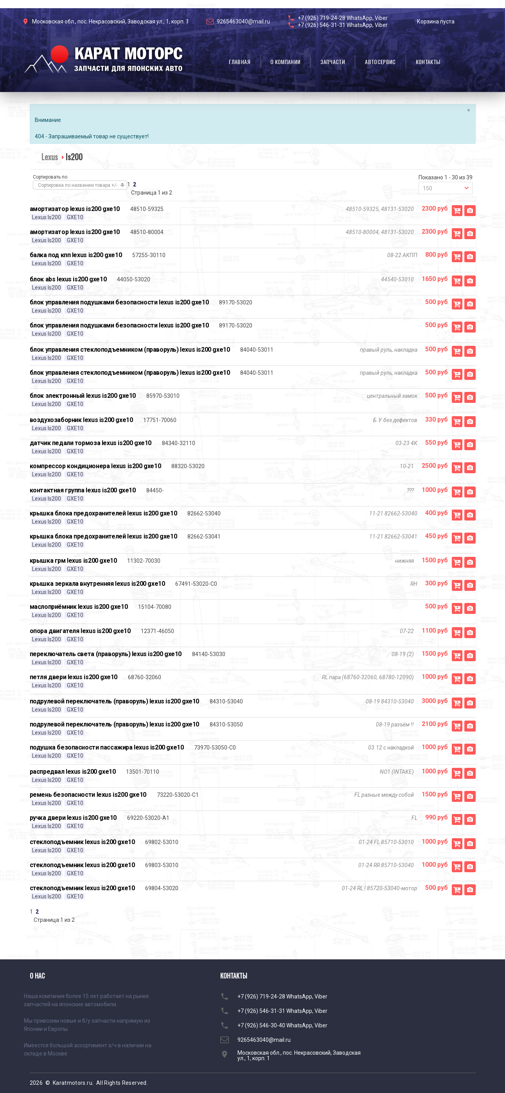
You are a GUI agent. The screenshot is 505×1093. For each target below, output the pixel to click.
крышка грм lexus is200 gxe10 (73, 560)
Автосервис (380, 61)
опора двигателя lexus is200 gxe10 (80, 631)
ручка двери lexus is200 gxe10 (73, 817)
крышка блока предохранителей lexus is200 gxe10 (103, 513)
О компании (285, 61)
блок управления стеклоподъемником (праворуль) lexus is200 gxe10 (130, 349)
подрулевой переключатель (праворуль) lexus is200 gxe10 (114, 701)
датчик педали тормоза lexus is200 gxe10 (90, 443)
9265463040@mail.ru (243, 21)
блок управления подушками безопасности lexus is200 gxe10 (119, 302)
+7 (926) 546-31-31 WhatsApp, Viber (343, 25)
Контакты (428, 61)
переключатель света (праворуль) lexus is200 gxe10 (106, 654)
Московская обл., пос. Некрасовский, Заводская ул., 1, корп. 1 (110, 21)
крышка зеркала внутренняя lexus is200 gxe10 (97, 583)
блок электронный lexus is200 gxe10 (83, 395)
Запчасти (332, 61)
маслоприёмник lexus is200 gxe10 (79, 606)
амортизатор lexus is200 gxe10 (75, 209)
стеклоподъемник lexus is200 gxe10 (82, 842)
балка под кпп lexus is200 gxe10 (76, 255)
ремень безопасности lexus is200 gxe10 (88, 794)
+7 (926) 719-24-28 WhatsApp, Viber (343, 18)
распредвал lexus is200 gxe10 (73, 771)
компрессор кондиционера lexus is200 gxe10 (95, 466)
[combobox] (446, 188)
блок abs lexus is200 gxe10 (68, 279)
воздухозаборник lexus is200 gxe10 (81, 420)
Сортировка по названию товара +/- (77, 185)
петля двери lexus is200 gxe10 (73, 677)
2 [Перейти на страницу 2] (134, 184)
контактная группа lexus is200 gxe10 (83, 490)
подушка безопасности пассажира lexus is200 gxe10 (107, 747)
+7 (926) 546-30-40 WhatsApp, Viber (282, 1025)
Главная (239, 61)
